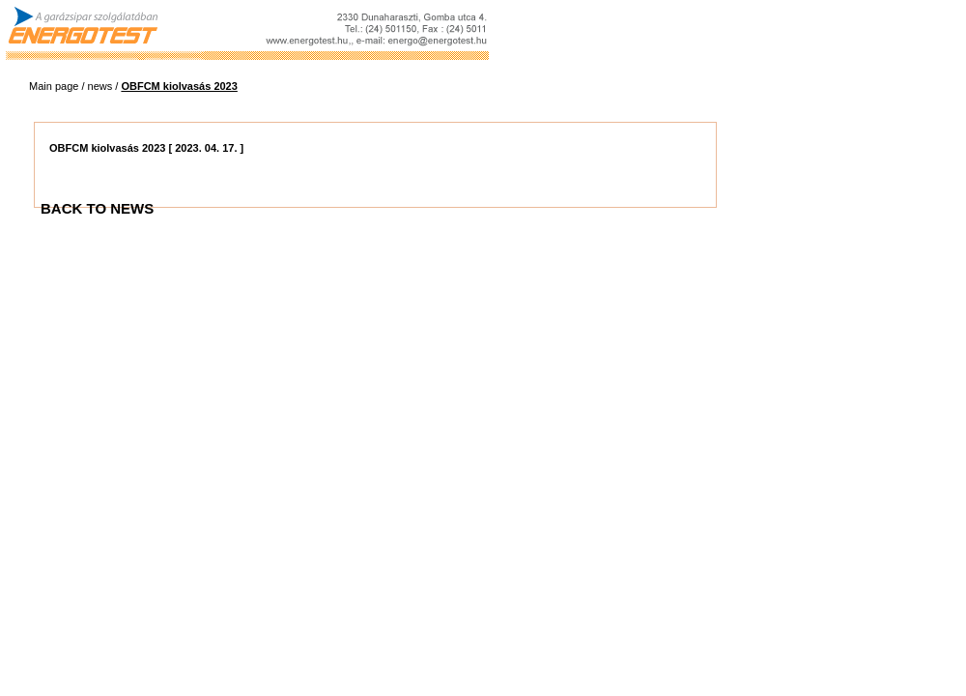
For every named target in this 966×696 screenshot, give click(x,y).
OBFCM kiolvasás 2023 (179, 86)
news (100, 86)
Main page (53, 86)
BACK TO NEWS (97, 208)
